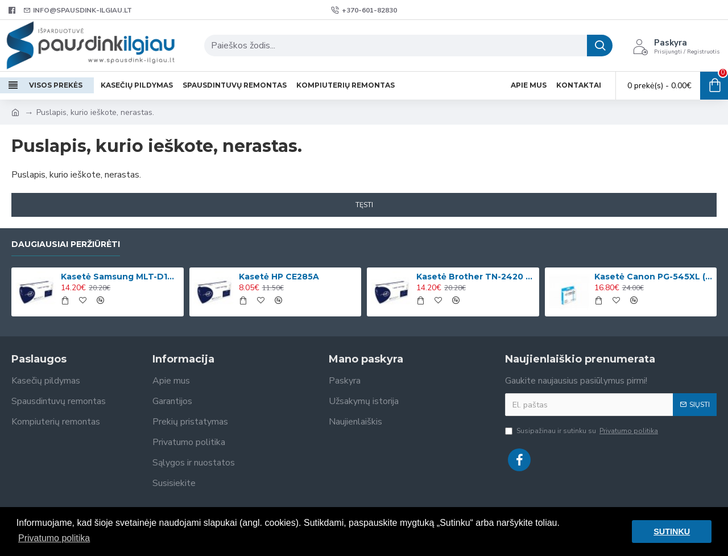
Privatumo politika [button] (54, 538)
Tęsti (364, 204)
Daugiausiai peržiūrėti (65, 244)
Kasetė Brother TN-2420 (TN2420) (475, 276)
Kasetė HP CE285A (279, 276)
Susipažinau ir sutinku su (582, 431)
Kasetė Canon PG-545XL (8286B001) (653, 276)
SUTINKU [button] (671, 531)
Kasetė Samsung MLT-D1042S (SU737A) (120, 276)
